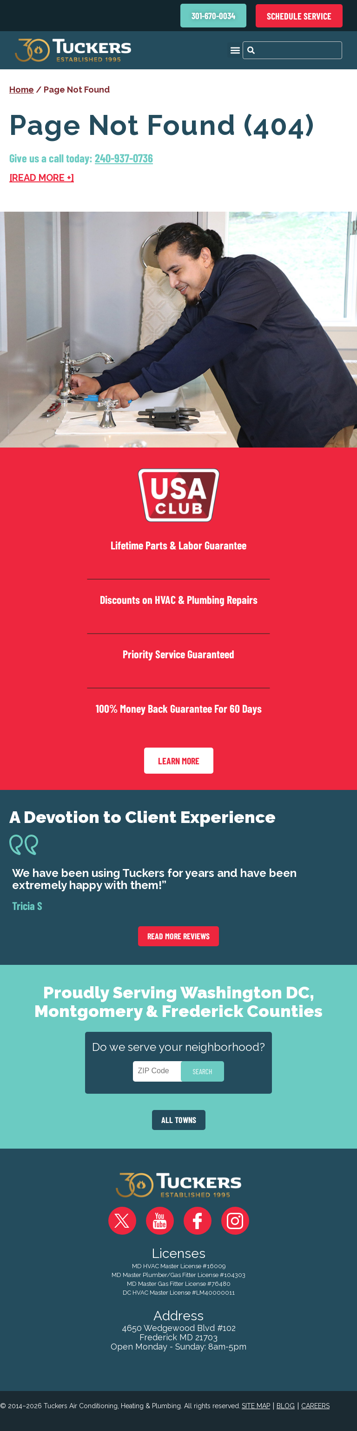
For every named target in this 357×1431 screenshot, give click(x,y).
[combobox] (292, 50)
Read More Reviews (178, 932)
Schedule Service (299, 15)
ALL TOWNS (178, 1115)
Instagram (235, 1216)
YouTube (160, 1216)
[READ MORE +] (41, 177)
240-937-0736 (125, 158)
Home (21, 89)
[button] (235, 50)
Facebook (198, 1216)
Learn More (178, 756)
